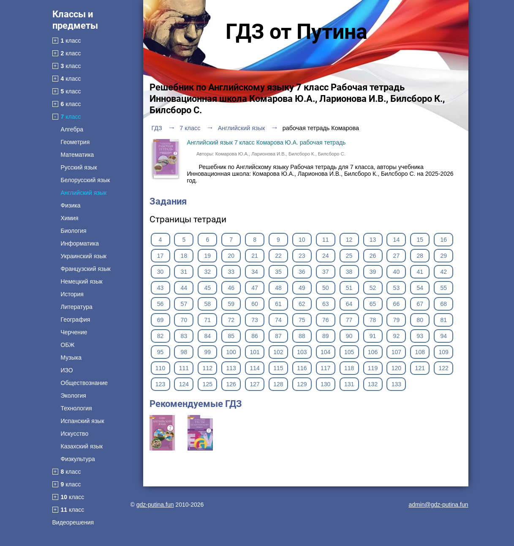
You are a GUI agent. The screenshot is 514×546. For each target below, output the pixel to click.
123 (160, 384)
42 (443, 271)
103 (302, 352)
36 (302, 271)
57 (184, 303)
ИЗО (67, 370)
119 (373, 368)
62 (302, 303)
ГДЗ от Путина (296, 31)
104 (325, 352)
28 (420, 255)
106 (373, 352)
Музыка (71, 357)
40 (396, 271)
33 (231, 271)
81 (443, 320)
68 (443, 303)
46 (231, 287)
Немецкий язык (82, 281)
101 (254, 352)
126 (231, 384)
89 (325, 336)
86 (254, 336)
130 (325, 384)
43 (160, 287)
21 (254, 255)
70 (184, 320)
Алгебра (72, 129)
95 (160, 352)
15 (420, 239)
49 (302, 287)
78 (373, 320)
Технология (76, 408)
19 (207, 255)
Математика (77, 154)
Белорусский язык (85, 180)
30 (160, 271)
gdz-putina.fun (155, 504)
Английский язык (84, 192)
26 (373, 255)
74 (278, 320)
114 (254, 368)
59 (231, 303)
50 (325, 287)
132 (373, 384)
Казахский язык (82, 446)
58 (207, 303)
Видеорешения (73, 522)
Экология (73, 395)
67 (420, 303)
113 (231, 368)
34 (254, 271)
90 (349, 336)
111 (184, 368)
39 (373, 271)
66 (396, 303)
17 (160, 255)
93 (420, 336)
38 (349, 271)
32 (207, 271)
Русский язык (79, 167)
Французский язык (86, 268)
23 (302, 255)
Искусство (75, 433)
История (72, 294)
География (75, 319)
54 (420, 287)
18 (184, 255)
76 (325, 320)
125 (207, 384)
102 (278, 352)
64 (349, 303)
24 (325, 255)
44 (184, 287)
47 (254, 287)
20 (231, 255)
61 (278, 303)
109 (444, 352)
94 (443, 336)
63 (325, 303)
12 (349, 239)
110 (160, 368)
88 (302, 336)
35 (278, 271)
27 (396, 255)
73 (254, 320)
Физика (71, 205)
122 (444, 368)
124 (184, 384)
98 (184, 352)
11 (325, 239)
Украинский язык (83, 256)
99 (207, 352)
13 (373, 239)
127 (254, 384)
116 (302, 368)
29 (443, 255)
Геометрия (75, 142)
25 (349, 255)
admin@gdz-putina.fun (438, 504)
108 (420, 352)
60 (254, 303)
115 (278, 368)
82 (160, 336)
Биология (74, 230)
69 (160, 320)
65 (373, 303)
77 (349, 320)
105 (349, 352)
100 (231, 352)
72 (231, 320)
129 (302, 384)
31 (184, 271)
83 (184, 336)
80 (420, 320)
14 (396, 239)
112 (207, 368)
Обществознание (84, 382)
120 (396, 368)
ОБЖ (68, 344)
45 (207, 287)
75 (302, 320)
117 (325, 368)
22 (278, 255)
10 (302, 239)
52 (373, 287)
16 (443, 239)
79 (396, 320)
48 (278, 287)
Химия (70, 218)
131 (349, 384)
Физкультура (78, 459)
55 (443, 287)
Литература (76, 306)
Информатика (80, 243)
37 (325, 271)
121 (420, 368)
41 (420, 271)
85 (231, 336)
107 (396, 352)
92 (396, 336)
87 (278, 336)
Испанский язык (82, 421)
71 (207, 320)
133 (396, 384)
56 (160, 303)
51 (349, 287)
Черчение (74, 332)
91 (373, 336)
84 (207, 336)
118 (349, 368)
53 (396, 287)
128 (278, 384)
